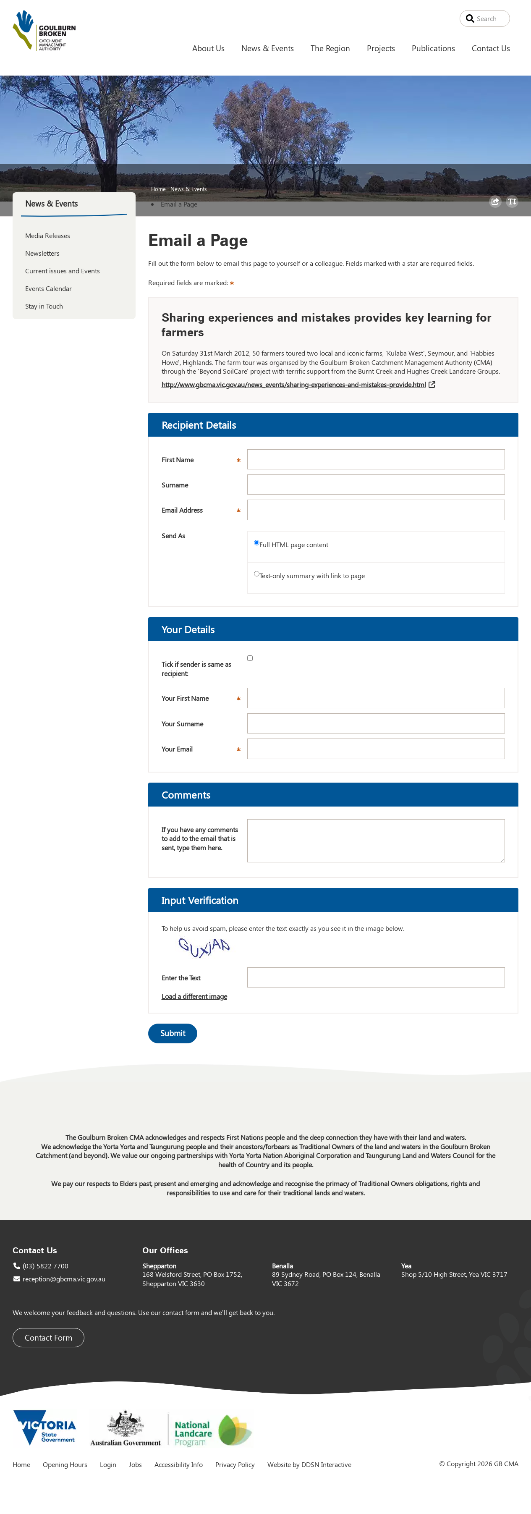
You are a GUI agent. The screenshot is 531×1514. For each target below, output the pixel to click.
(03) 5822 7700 (45, 1265)
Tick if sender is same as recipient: (196, 669)
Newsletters (42, 253)
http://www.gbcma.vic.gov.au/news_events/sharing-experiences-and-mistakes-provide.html (294, 384)
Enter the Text (181, 977)
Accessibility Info (178, 1464)
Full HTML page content (293, 544)
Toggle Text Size (513, 207)
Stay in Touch (44, 305)
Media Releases (47, 235)
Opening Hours (65, 1464)
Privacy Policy (235, 1464)
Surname (175, 484)
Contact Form (48, 1337)
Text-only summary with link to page (312, 575)
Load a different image (194, 996)
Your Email (205, 751)
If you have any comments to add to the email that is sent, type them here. (200, 838)
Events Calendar (48, 288)
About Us (208, 47)
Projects (381, 47)
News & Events (267, 47)
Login (108, 1464)
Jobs (135, 1464)
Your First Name (205, 701)
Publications (433, 47)
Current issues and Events (62, 270)
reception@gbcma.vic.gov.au (64, 1278)
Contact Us (491, 47)
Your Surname (182, 723)
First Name (205, 462)
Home (158, 188)
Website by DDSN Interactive (309, 1464)
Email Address (205, 513)
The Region (330, 47)
